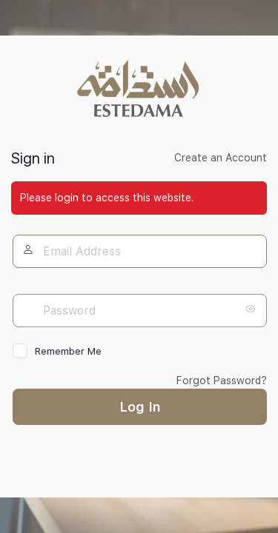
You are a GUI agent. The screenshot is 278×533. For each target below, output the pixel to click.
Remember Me (68, 351)
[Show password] (252, 309)
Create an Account (220, 158)
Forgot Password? (221, 380)
